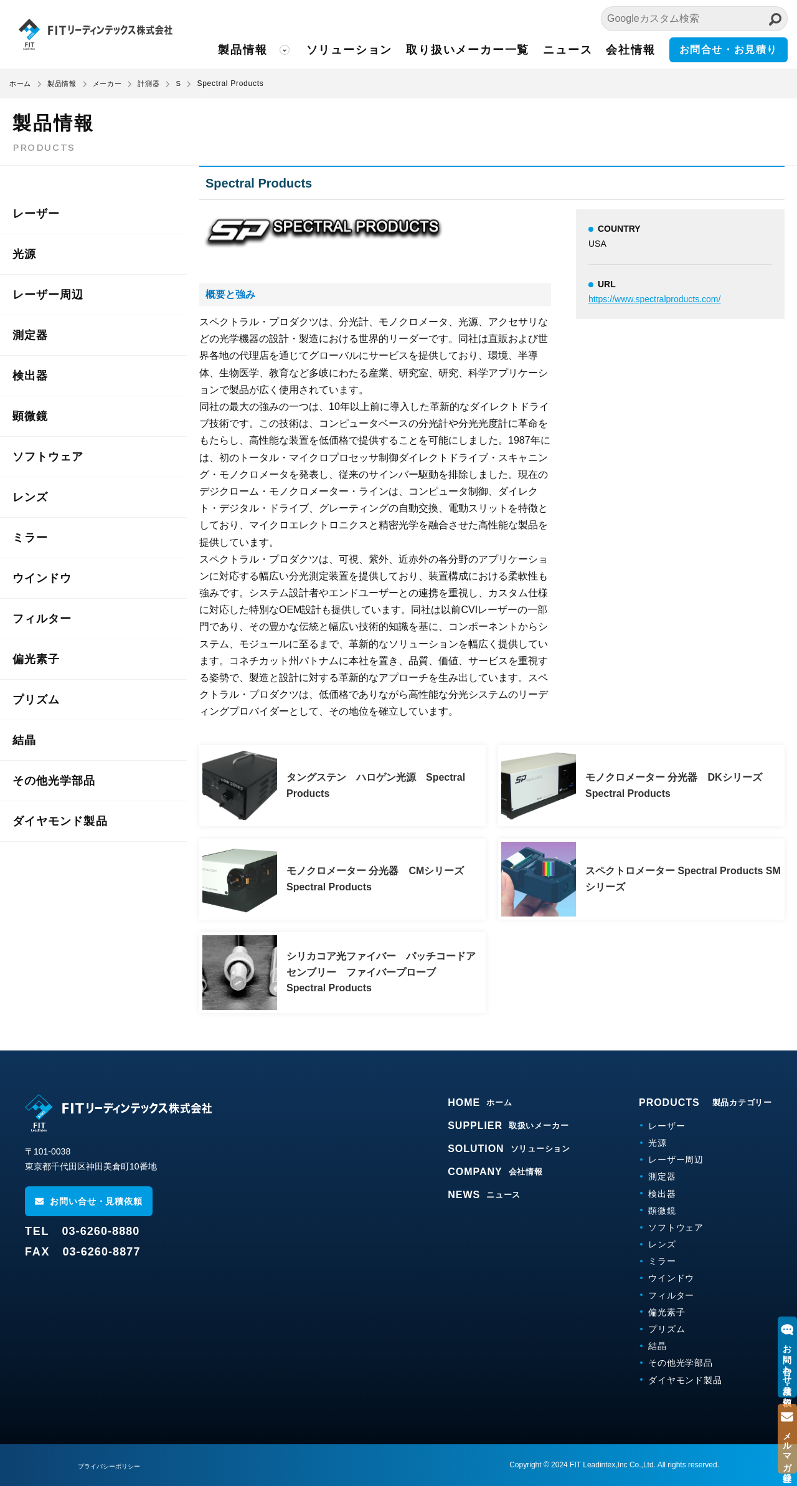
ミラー (30, 537)
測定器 (30, 335)
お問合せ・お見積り (731, 49)
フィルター (42, 618)
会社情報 (636, 49)
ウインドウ (42, 578)
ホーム (21, 83)
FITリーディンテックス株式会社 (121, 34)
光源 (24, 254)
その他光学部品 (54, 780)
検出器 (30, 375)
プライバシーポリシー (115, 1466)
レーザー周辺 (47, 294)
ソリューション (374, 49)
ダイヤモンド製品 (60, 821)
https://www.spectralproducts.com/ (654, 299)
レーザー (36, 213)
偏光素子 (36, 659)
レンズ (30, 497)
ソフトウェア (47, 456)
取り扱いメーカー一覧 (486, 49)
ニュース (577, 49)
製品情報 (273, 49)
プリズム (36, 699)
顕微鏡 (30, 416)
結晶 (24, 740)
